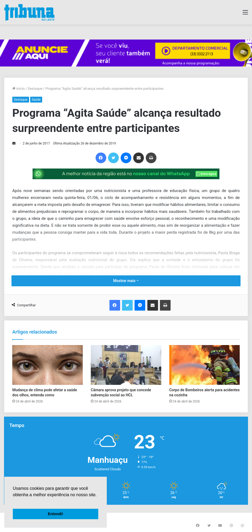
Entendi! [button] (55, 514)
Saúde (36, 99)
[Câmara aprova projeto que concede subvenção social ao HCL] (126, 365)
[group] (126, 53)
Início (18, 89)
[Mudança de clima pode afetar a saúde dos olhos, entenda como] (47, 365)
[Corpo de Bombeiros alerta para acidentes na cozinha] (204, 365)
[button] (13, 501)
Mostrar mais (126, 281)
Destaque (35, 89)
